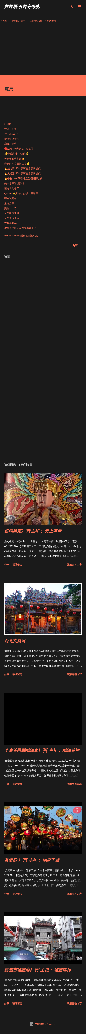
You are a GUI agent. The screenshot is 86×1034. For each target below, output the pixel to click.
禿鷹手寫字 (10, 223)
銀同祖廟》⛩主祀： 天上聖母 (32, 531)
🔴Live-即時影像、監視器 (18, 148)
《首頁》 (5, 20)
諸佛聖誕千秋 (11, 138)
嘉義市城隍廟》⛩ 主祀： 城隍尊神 (37, 970)
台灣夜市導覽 (11, 213)
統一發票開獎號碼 (14, 183)
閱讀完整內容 (74, 564)
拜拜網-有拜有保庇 (21, 6)
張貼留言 (17, 564)
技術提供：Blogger (43, 1024)
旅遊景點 (9, 203)
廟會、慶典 (10, 143)
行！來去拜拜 (11, 133)
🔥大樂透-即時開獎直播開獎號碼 (22, 173)
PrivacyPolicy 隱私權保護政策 (21, 235)
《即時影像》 (36, 20)
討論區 (8, 123)
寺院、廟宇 (10, 128)
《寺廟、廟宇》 (19, 20)
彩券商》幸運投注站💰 (16, 163)
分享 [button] (75, 245)
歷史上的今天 (11, 188)
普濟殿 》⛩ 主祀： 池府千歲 (31, 860)
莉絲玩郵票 (10, 198)
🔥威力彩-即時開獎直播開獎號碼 (22, 168)
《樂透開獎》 (51, 20)
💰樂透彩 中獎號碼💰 (16, 153)
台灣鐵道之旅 (11, 218)
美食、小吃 (10, 208)
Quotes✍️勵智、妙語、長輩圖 (21, 193)
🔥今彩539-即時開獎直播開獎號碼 (23, 178)
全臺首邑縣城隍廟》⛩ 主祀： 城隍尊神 (41, 750)
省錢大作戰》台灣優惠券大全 (20, 228)
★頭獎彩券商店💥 (14, 158)
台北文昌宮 (14, 641)
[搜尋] (71, 6)
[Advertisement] (43, 50)
